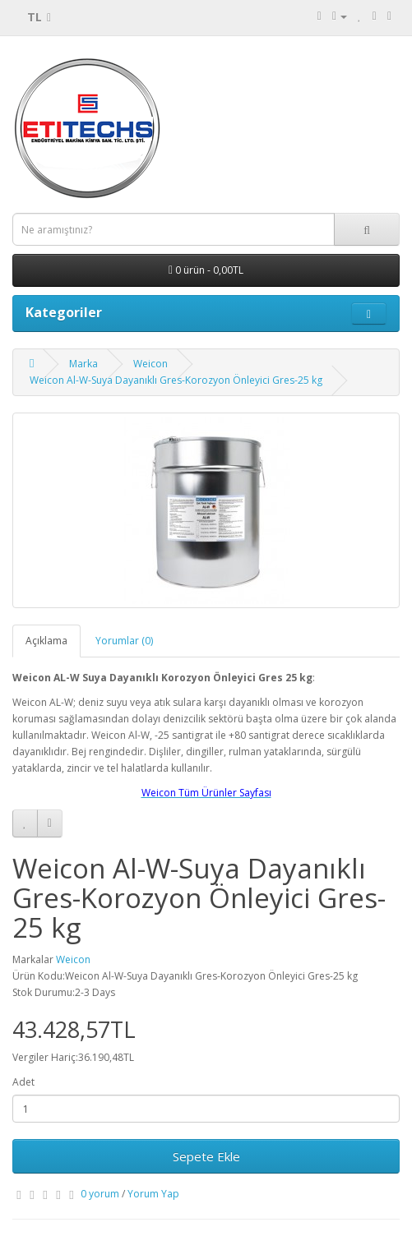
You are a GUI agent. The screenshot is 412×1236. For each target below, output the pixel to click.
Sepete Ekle (206, 1156)
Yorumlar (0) (124, 641)
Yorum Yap (153, 1194)
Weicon (150, 364)
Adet (23, 1082)
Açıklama (46, 641)
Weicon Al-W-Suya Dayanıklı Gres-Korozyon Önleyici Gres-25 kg (176, 380)
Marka (83, 364)
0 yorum (100, 1194)
